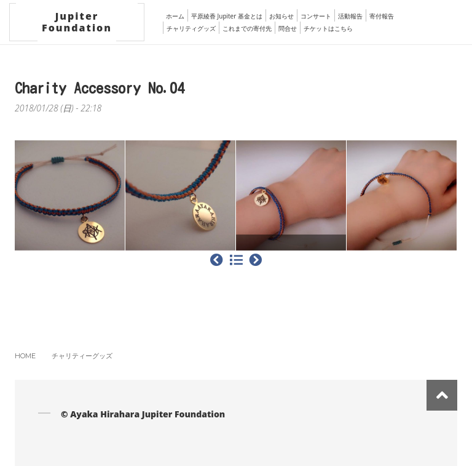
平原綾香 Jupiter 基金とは (226, 16)
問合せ (287, 28)
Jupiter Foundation (77, 21)
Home (25, 356)
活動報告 (350, 16)
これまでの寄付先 (247, 28)
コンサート (316, 16)
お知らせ (281, 16)
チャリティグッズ (191, 28)
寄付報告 (381, 16)
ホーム (175, 16)
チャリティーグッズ (82, 356)
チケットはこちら (328, 28)
